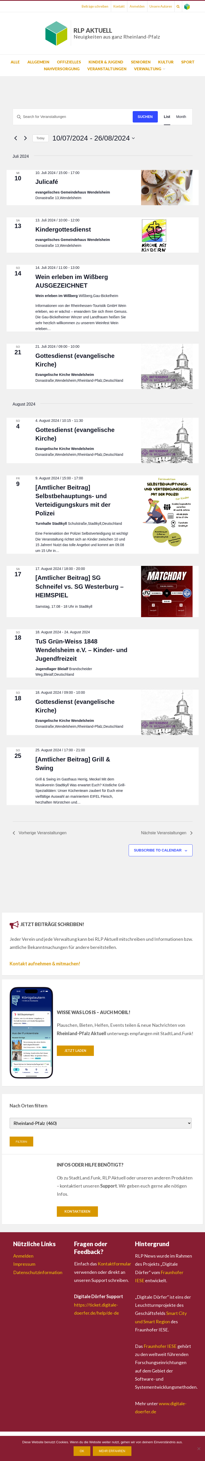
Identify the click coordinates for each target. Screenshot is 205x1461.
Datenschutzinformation (37, 1273)
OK (82, 1451)
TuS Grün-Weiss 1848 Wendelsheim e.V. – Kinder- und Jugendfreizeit (82, 650)
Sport (188, 62)
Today (41, 138)
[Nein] (198, 1448)
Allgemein (38, 62)
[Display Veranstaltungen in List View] (167, 117)
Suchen (145, 117)
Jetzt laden (75, 1051)
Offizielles (69, 62)
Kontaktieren (77, 1212)
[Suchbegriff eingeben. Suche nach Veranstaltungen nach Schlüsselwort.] (73, 117)
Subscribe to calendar (158, 850)
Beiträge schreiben (76, 6)
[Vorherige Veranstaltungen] (16, 138)
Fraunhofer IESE (160, 1346)
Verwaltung (147, 68)
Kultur (166, 62)
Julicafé (47, 181)
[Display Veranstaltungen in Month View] (181, 117)
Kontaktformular (114, 1264)
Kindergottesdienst (63, 229)
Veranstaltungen (106, 68)
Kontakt (104, 6)
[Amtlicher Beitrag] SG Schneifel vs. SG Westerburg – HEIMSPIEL (80, 586)
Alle (15, 62)
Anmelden (125, 6)
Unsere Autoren (152, 6)
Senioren (140, 62)
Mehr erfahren (112, 1451)
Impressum (24, 1264)
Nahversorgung (62, 68)
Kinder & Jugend (106, 62)
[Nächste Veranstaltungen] (26, 138)
